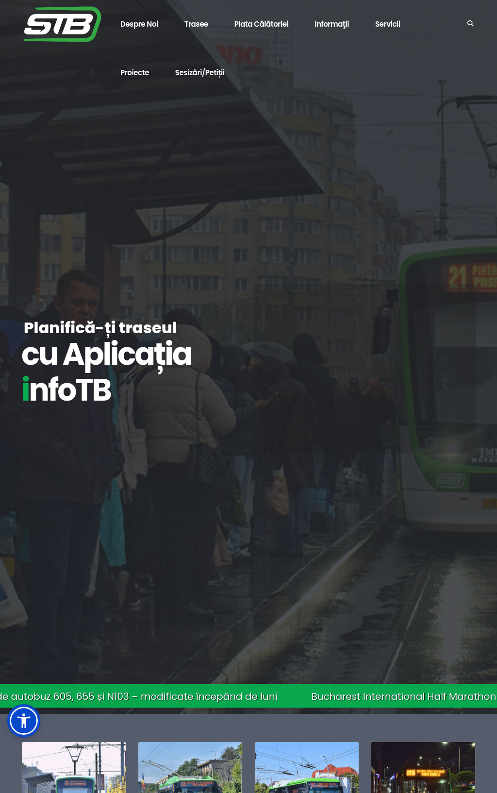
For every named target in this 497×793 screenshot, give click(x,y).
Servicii (387, 24)
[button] (24, 721)
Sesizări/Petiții (200, 72)
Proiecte (134, 72)
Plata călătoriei (261, 24)
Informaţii (332, 24)
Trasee (196, 24)
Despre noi (139, 24)
